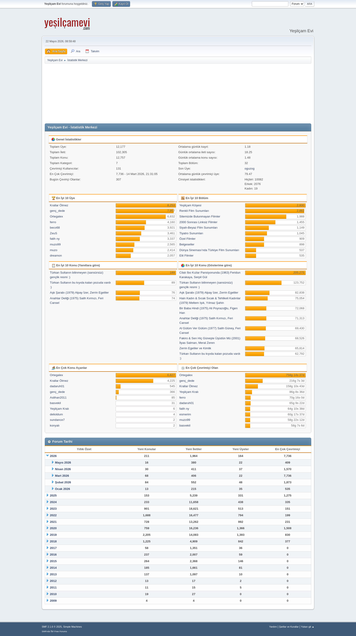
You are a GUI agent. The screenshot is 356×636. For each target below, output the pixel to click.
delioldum (56, 414)
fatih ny (55, 238)
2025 (53, 495)
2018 (53, 541)
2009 (53, 600)
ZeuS (53, 233)
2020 (53, 528)
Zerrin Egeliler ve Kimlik (195, 348)
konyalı (54, 425)
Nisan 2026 (63, 469)
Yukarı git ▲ (307, 626)
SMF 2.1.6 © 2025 (52, 626)
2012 (53, 581)
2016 (53, 554)
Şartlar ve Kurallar (289, 626)
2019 (53, 534)
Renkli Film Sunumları (194, 210)
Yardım (273, 626)
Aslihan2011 (58, 397)
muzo (53, 250)
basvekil (55, 403)
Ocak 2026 (62, 489)
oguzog (250, 168)
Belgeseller (186, 244)
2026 (53, 456)
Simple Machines (72, 626)
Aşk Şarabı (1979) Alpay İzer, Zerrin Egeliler (79, 292)
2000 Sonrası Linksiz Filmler (198, 222)
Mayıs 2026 (63, 462)
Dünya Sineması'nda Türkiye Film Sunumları (209, 250)
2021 (53, 522)
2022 (53, 515)
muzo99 (55, 244)
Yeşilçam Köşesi (190, 205)
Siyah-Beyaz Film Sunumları (198, 227)
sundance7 (57, 420)
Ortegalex (56, 216)
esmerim (185, 414)
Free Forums (60, 631)
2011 (53, 587)
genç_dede (57, 210)
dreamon (56, 255)
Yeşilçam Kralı (59, 408)
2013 (53, 574)
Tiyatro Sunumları (191, 233)
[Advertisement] (178, 93)
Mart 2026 (62, 475)
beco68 (55, 227)
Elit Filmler (186, 255)
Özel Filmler (187, 238)
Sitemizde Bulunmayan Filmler (199, 216)
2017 (53, 548)
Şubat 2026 (63, 482)
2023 (53, 508)
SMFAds (46, 631)
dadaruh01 (57, 386)
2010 (53, 594)
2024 (53, 502)
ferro (53, 222)
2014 (53, 567)
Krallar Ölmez (59, 205)
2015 (53, 561)
